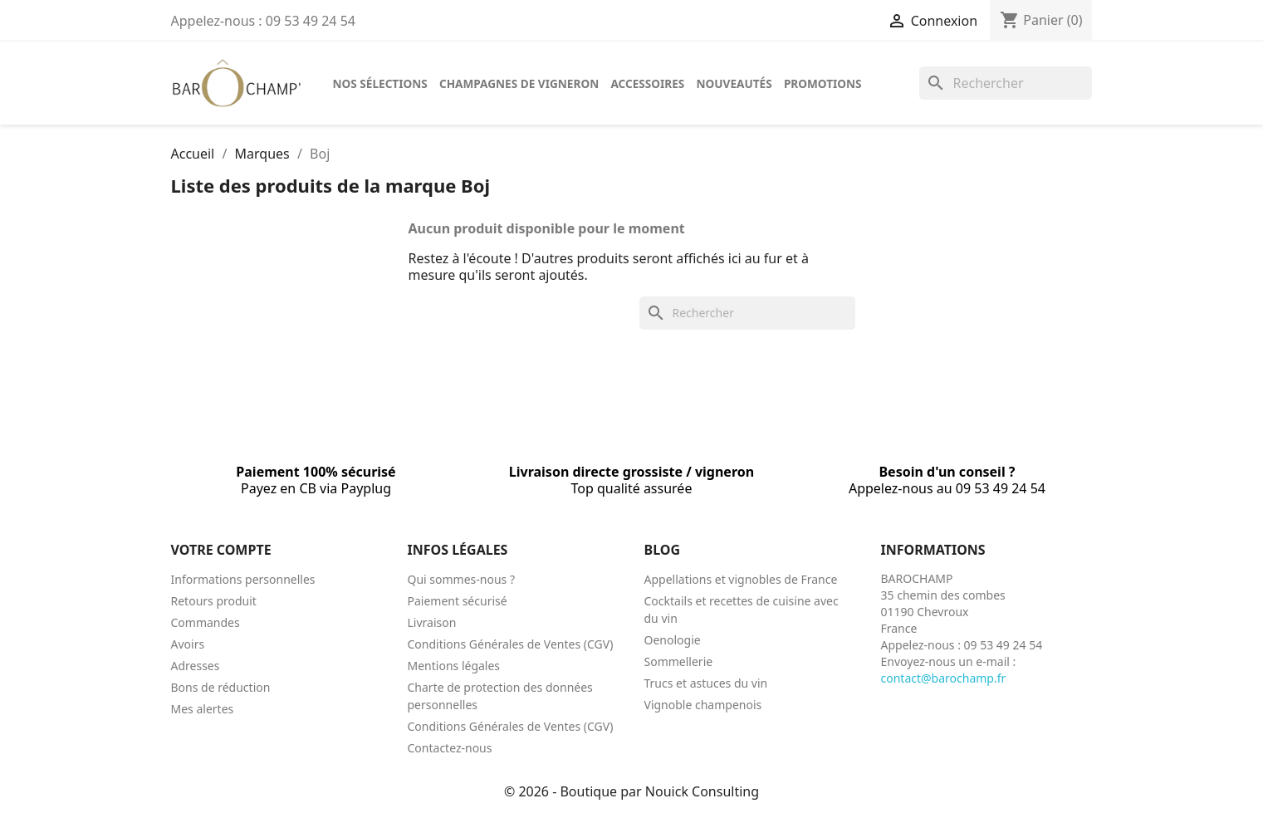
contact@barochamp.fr (943, 678)
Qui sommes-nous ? (462, 579)
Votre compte (221, 550)
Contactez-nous (450, 748)
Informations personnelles (243, 579)
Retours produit (214, 601)
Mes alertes (202, 709)
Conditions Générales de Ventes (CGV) (511, 644)
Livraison (432, 622)
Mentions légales (454, 665)
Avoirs (188, 644)
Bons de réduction (221, 687)
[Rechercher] (1005, 83)
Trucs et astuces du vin (706, 683)
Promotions (823, 83)
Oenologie (672, 640)
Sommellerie (678, 661)
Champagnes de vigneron (519, 83)
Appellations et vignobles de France (741, 579)
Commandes (205, 622)
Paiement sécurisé (457, 601)
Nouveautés (734, 83)
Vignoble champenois (703, 705)
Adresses (195, 665)
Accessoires (647, 83)
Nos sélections (380, 83)
